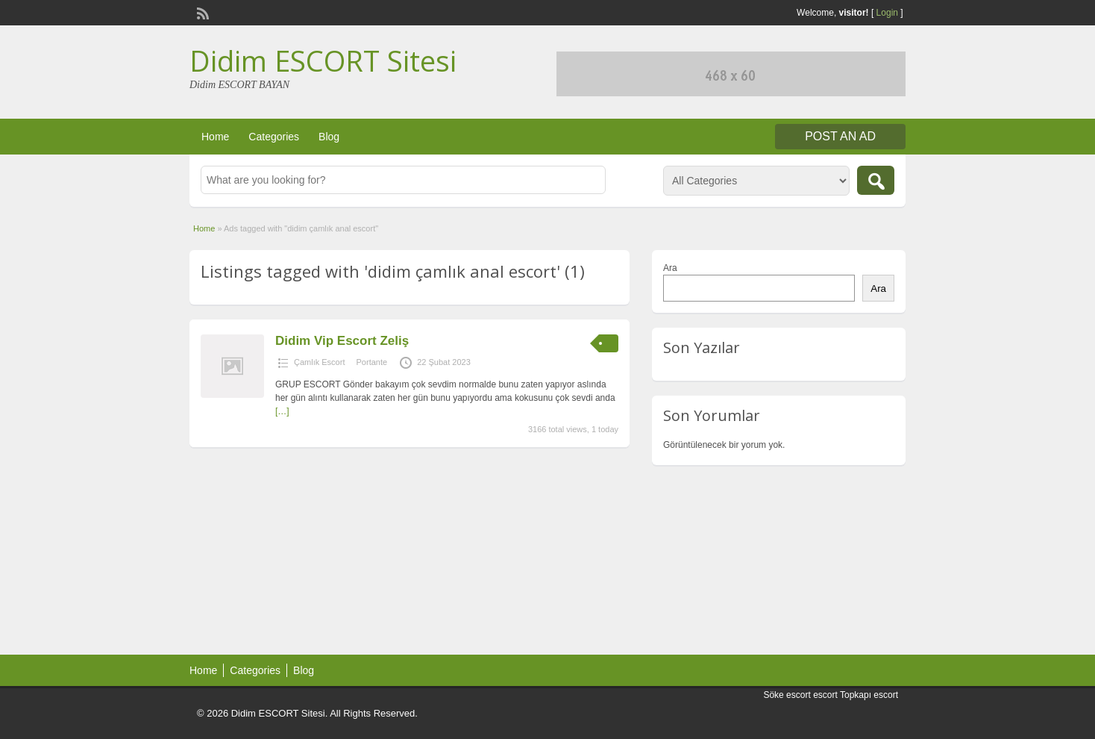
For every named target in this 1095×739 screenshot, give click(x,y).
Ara (670, 268)
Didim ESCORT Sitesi (322, 60)
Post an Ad (840, 136)
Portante (372, 362)
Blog (329, 137)
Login (887, 12)
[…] (282, 411)
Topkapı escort (869, 695)
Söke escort (786, 695)
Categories (273, 137)
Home (215, 137)
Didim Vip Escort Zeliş (342, 341)
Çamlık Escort (319, 362)
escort (825, 695)
